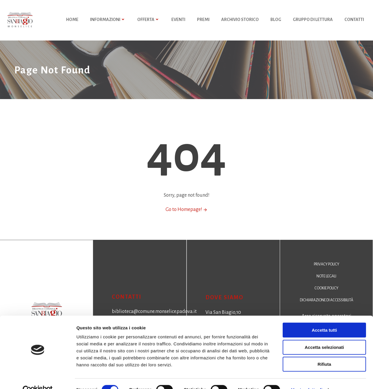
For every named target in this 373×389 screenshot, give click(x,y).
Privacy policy (326, 270)
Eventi (179, 20)
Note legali (326, 282)
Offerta (149, 20)
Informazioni (108, 20)
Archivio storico (240, 20)
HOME (72, 20)
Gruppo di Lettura (313, 20)
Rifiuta (324, 351)
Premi (203, 20)
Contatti (354, 20)
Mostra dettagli (306, 377)
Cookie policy (326, 294)
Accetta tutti (324, 317)
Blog (276, 20)
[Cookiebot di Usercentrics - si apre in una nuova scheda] (37, 377)
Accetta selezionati (324, 334)
